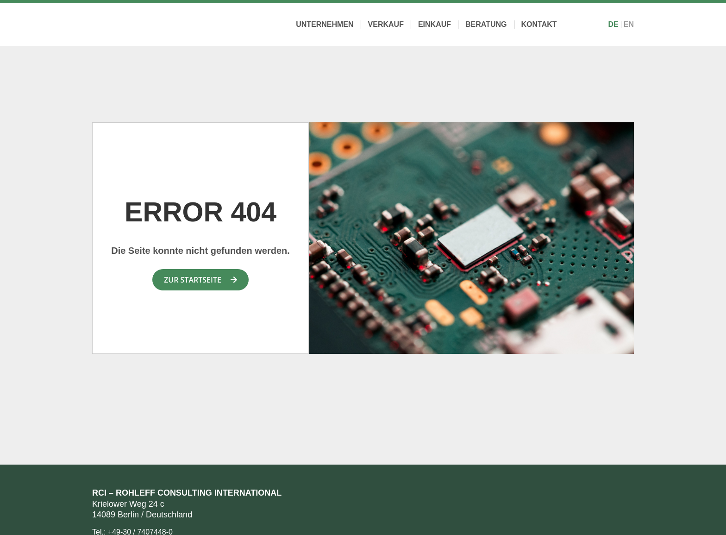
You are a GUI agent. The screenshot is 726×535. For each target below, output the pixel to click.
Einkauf (434, 24)
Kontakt (539, 24)
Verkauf (386, 24)
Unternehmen (324, 24)
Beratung (486, 24)
